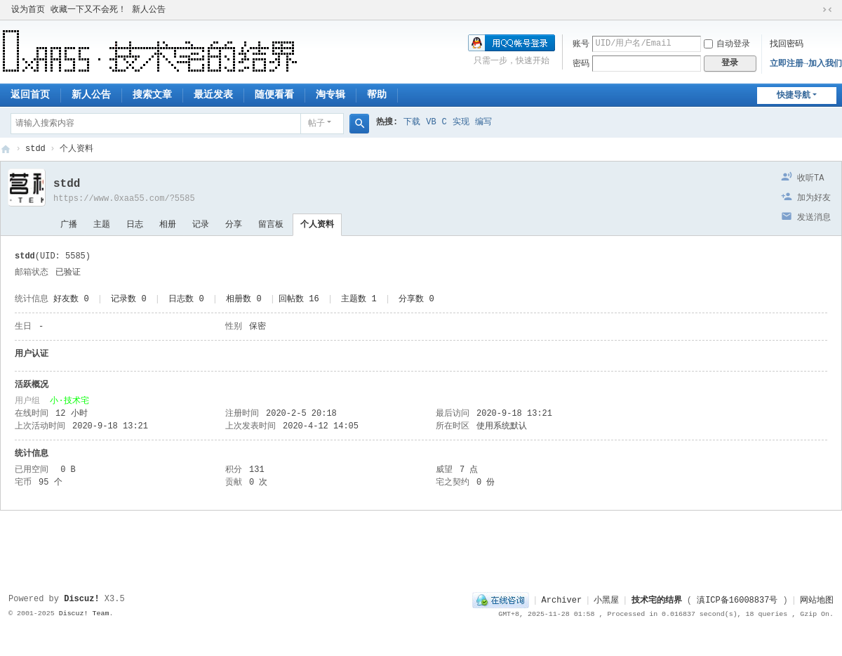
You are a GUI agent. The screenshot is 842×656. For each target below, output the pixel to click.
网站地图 (817, 600)
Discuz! (81, 599)
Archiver (562, 600)
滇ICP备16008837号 (737, 600)
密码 (581, 64)
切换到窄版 (827, 10)
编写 (483, 122)
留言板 (270, 225)
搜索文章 (152, 94)
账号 (581, 44)
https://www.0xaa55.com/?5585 (124, 199)
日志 (134, 225)
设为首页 (28, 10)
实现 (461, 122)
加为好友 (814, 198)
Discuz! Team (84, 613)
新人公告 (149, 10)
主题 (101, 225)
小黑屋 (606, 600)
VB (431, 122)
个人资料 (317, 225)
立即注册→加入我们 (806, 64)
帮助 (377, 94)
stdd (35, 149)
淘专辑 (330, 94)
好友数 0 (70, 299)
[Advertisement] (421, 545)
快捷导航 (793, 95)
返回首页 (30, 94)
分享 (233, 225)
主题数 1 (358, 299)
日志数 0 (185, 299)
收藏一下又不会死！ (88, 10)
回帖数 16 (299, 299)
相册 (167, 225)
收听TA (810, 178)
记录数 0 (128, 299)
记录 (200, 225)
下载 (411, 122)
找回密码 (786, 44)
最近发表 (213, 94)
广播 (68, 225)
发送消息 (814, 218)
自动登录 (727, 44)
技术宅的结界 (5, 149)
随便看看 (274, 94)
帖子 (316, 124)
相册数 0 (243, 299)
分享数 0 (416, 299)
